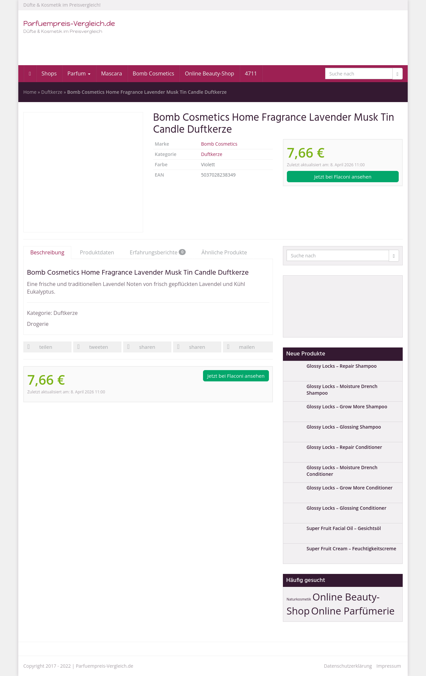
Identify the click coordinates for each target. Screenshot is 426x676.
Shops (49, 73)
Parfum (78, 73)
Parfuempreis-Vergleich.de (104, 666)
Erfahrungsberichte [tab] (158, 252)
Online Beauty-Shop (209, 73)
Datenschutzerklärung (348, 666)
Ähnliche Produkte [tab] (224, 252)
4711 (251, 73)
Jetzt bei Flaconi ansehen (342, 176)
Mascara (111, 73)
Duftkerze (52, 92)
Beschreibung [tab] (47, 252)
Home (30, 92)
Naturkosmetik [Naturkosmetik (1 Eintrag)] (299, 599)
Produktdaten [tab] (97, 252)
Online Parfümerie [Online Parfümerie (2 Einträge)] (353, 610)
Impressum (388, 666)
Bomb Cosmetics (153, 73)
